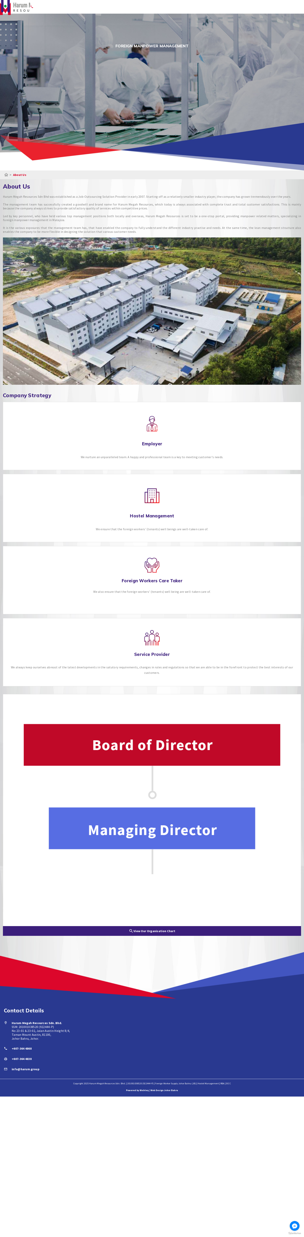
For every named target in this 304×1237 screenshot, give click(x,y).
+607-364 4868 (22, 1049)
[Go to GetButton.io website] (294, 1233)
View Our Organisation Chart (152, 931)
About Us (19, 175)
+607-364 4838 (22, 1059)
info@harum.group (26, 1069)
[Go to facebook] (295, 1226)
